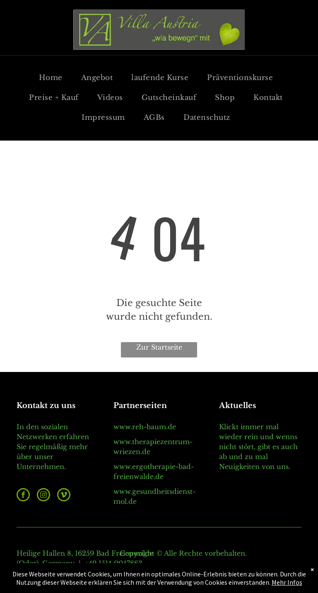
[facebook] (23, 495)
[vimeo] (63, 495)
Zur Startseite (159, 347)
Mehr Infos (287, 582)
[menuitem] (54, 78)
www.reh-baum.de (144, 427)
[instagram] (43, 495)
